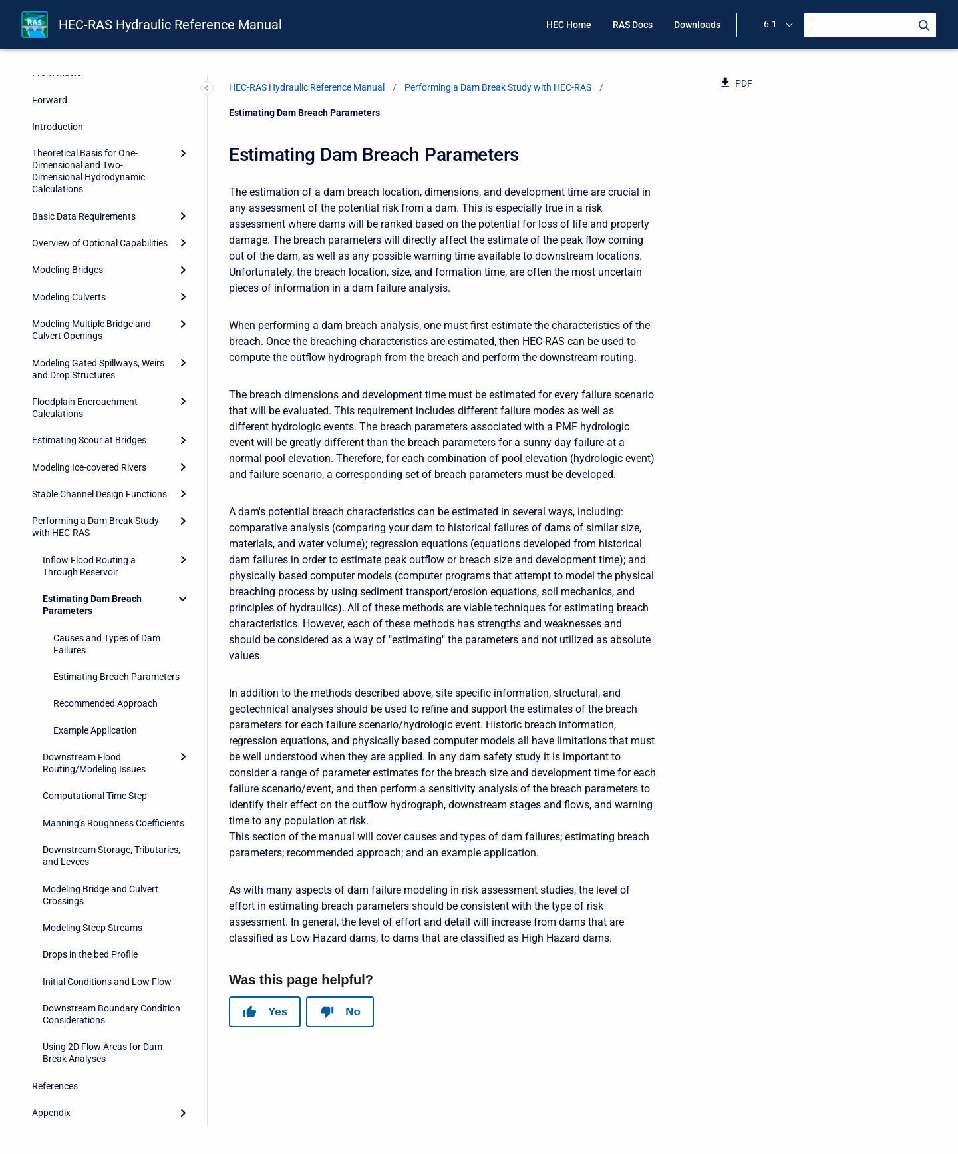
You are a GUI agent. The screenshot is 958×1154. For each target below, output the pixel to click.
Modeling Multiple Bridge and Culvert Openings (91, 329)
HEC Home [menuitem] (568, 24)
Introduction (57, 126)
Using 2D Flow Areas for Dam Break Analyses (102, 1052)
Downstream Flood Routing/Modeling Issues (94, 763)
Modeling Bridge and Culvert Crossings (100, 895)
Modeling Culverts (69, 297)
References (55, 1086)
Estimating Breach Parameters (116, 676)
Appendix (51, 1112)
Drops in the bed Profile (90, 954)
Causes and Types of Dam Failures (106, 644)
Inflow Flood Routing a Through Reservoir (89, 566)
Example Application (95, 730)
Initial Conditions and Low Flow (107, 981)
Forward (49, 100)
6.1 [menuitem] (770, 24)
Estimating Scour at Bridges (89, 440)
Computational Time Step (95, 795)
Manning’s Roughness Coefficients (113, 823)
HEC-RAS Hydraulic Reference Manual (170, 25)
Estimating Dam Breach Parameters (92, 604)
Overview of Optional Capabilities (100, 243)
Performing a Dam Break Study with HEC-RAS (95, 526)
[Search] (870, 25)
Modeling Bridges (67, 269)
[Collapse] (183, 598)
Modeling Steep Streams (92, 927)
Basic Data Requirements (84, 216)
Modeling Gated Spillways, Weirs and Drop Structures (98, 369)
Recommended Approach (105, 703)
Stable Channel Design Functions (99, 494)
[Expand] (183, 153)
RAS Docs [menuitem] (633, 24)
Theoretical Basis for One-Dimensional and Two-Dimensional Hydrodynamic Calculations (88, 171)
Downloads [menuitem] (697, 24)
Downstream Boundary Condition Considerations (111, 1014)
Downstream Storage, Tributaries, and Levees (111, 855)
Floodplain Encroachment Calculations (85, 407)
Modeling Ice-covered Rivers (89, 467)
